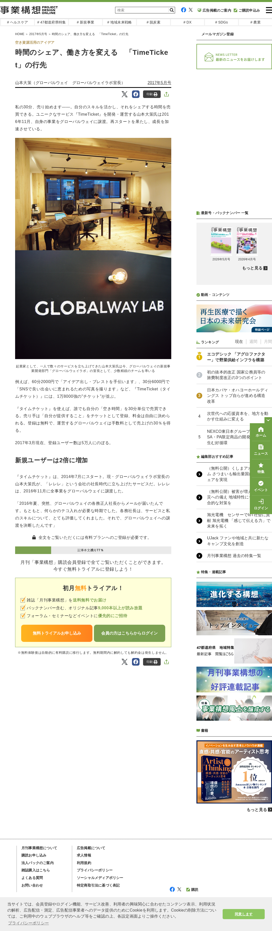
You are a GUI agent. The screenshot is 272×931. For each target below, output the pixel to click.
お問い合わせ (32, 885)
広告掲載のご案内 (214, 10)
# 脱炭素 (153, 22)
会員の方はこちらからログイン (129, 633)
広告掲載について (91, 848)
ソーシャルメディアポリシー (100, 877)
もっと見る (252, 268)
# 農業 (255, 22)
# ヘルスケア (17, 22)
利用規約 (84, 863)
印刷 (152, 94)
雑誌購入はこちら (35, 870)
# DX (188, 22)
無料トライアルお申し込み (57, 633)
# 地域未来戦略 (119, 22)
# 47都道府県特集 (51, 22)
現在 (239, 341)
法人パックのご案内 (37, 863)
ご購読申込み (247, 10)
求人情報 (84, 855)
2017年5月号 (159, 83)
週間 (253, 341)
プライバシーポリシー (95, 870)
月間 (268, 341)
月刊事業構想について (39, 848)
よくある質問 (32, 877)
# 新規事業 (85, 22)
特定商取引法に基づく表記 (98, 885)
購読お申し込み (33, 855)
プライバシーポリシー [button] (28, 923)
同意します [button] (244, 914)
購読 (192, 889)
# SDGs (221, 22)
